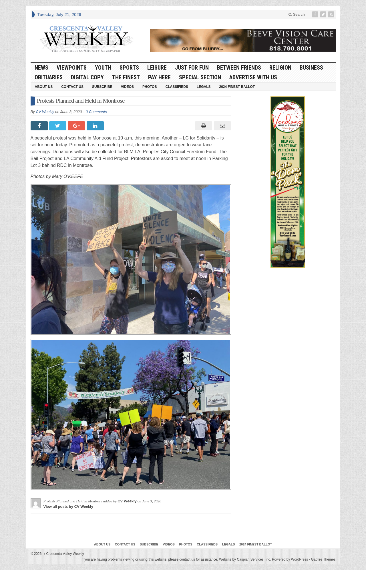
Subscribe (102, 87)
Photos (149, 87)
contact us (187, 559)
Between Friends (239, 67)
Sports (129, 67)
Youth (103, 67)
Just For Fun (192, 67)
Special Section (200, 77)
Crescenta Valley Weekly (63, 554)
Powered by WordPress (290, 559)
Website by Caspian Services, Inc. (245, 559)
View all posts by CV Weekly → (70, 506)
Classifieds (176, 87)
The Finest (126, 77)
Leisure (157, 67)
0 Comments (96, 112)
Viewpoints (72, 67)
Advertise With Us (253, 77)
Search (297, 14)
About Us (44, 87)
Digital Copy (87, 77)
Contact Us (72, 87)
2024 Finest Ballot (237, 87)
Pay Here (159, 77)
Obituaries (49, 77)
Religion (280, 67)
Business (311, 67)
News (41, 67)
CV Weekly (45, 112)
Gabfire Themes (323, 559)
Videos (127, 87)
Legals (204, 87)
